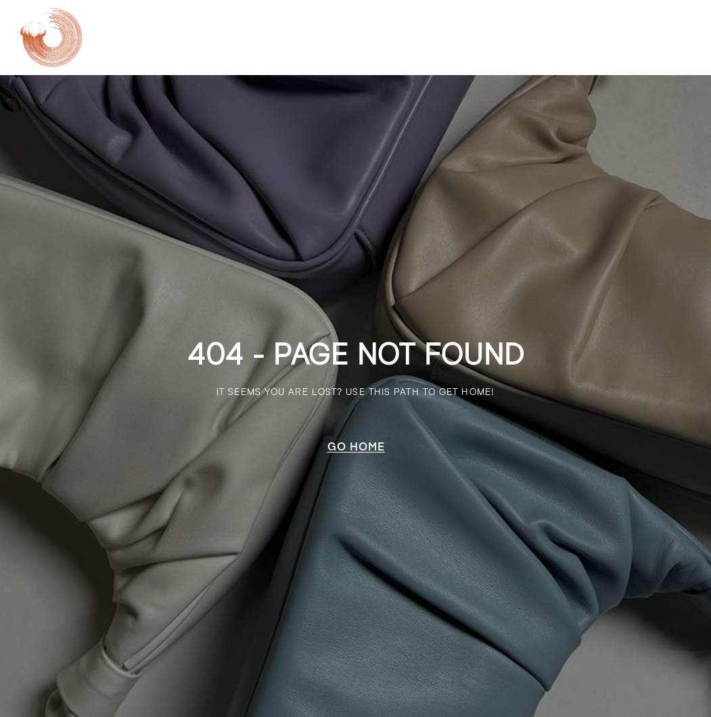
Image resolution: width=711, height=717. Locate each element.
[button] (356, 446)
